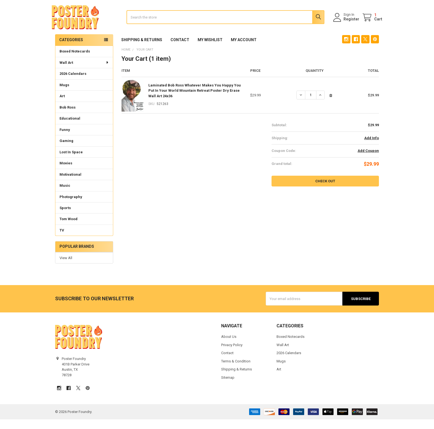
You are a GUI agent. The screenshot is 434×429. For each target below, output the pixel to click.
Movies (66, 172)
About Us (228, 346)
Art (62, 105)
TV (62, 240)
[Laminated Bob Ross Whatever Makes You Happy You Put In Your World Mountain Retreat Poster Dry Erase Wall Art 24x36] (310, 105)
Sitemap (227, 387)
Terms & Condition (235, 371)
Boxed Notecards (75, 61)
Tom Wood (69, 228)
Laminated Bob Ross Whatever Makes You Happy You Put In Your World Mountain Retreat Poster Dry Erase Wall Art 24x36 (194, 100)
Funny (65, 139)
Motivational (70, 184)
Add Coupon (368, 160)
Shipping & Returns (141, 49)
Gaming (66, 150)
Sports (65, 217)
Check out (325, 190)
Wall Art (84, 72)
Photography (71, 206)
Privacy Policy (231, 354)
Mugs (64, 94)
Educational (70, 128)
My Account (244, 49)
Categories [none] (71, 49)
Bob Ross (68, 117)
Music (65, 195)
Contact (179, 49)
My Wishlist (210, 49)
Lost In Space (71, 161)
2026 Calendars (73, 83)
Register (348, 24)
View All (66, 267)
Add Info (371, 147)
